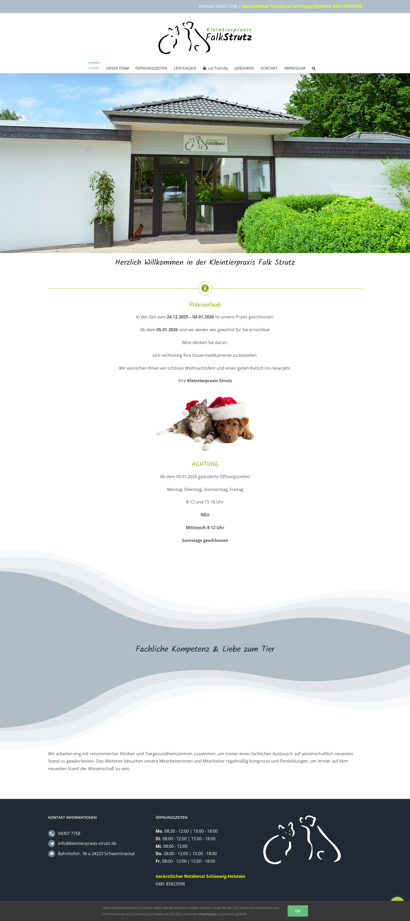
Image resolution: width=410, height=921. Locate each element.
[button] (313, 67)
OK (297, 910)
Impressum (208, 914)
